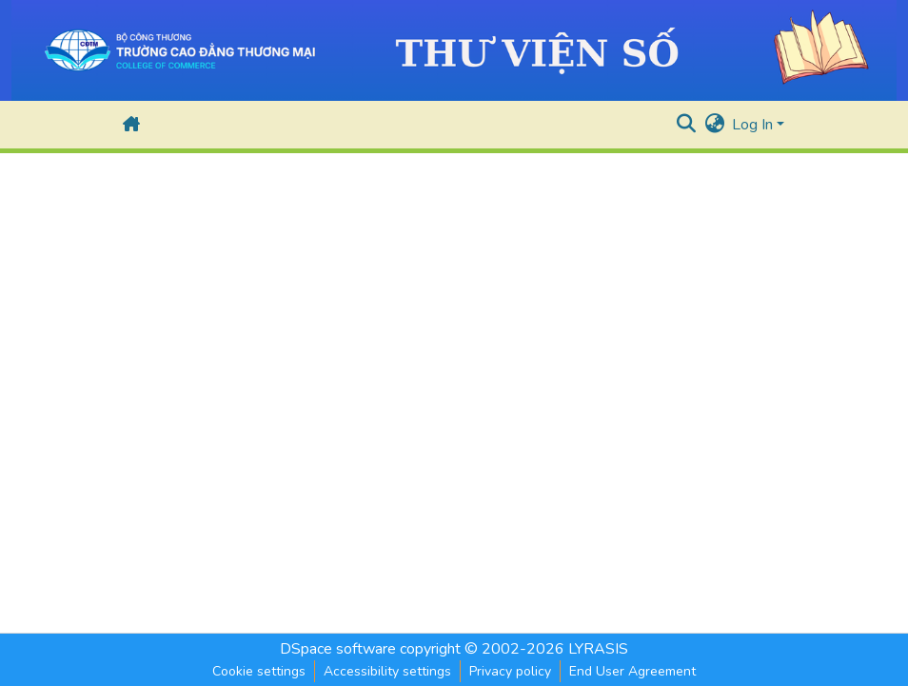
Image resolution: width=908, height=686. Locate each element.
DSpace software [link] (338, 648)
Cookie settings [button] (259, 671)
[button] (131, 124)
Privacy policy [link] (510, 671)
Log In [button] (754, 124)
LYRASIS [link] (598, 648)
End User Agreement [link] (632, 671)
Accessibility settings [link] (387, 671)
